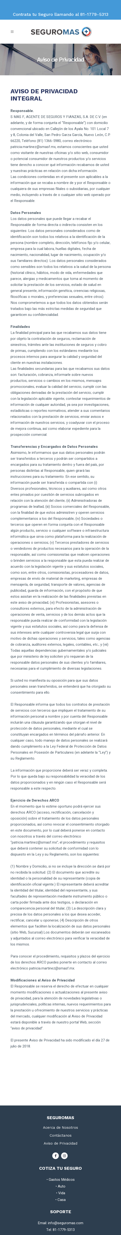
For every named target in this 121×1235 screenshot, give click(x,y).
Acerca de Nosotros (60, 1127)
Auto (61, 1186)
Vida (61, 1193)
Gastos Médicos (62, 1179)
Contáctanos (61, 1135)
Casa (62, 1199)
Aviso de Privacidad (60, 1143)
